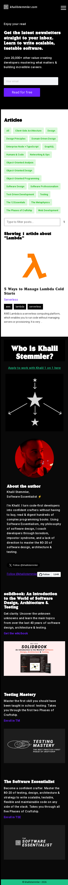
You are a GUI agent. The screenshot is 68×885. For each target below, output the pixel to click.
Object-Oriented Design (19, 170)
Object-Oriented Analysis (19, 162)
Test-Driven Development (20, 194)
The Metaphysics (40, 202)
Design (51, 130)
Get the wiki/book (16, 633)
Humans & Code (15, 154)
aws (8, 306)
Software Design (15, 186)
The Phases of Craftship (19, 210)
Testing (44, 194)
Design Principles (15, 138)
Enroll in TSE (12, 817)
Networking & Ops (40, 154)
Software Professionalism (44, 186)
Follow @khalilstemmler (22, 574)
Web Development (48, 210)
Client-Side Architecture (28, 130)
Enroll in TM (12, 720)
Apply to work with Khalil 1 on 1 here (34, 368)
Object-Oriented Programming (22, 178)
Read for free (22, 92)
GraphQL (49, 146)
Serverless (11, 299)
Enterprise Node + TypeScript (22, 146)
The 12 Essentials (15, 202)
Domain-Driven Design (44, 138)
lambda (20, 306)
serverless (35, 306)
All (7, 130)
